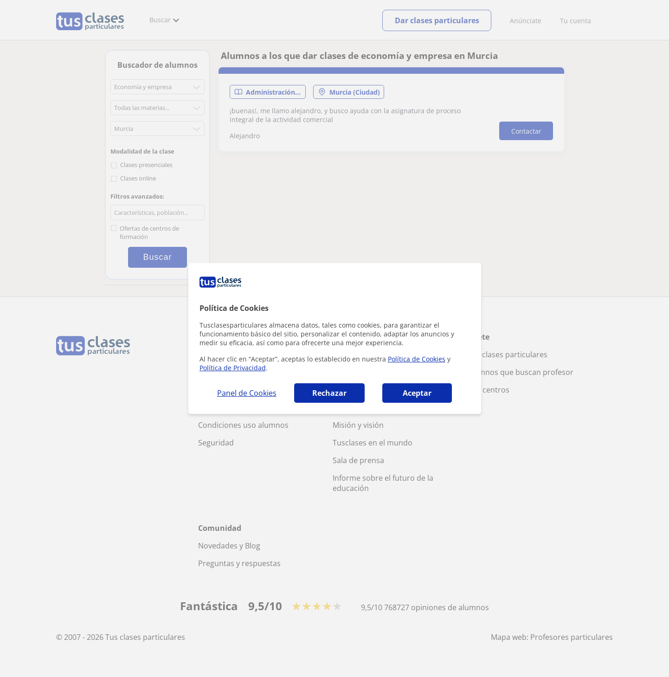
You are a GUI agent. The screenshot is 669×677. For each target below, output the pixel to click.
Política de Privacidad (232, 367)
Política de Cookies (416, 359)
